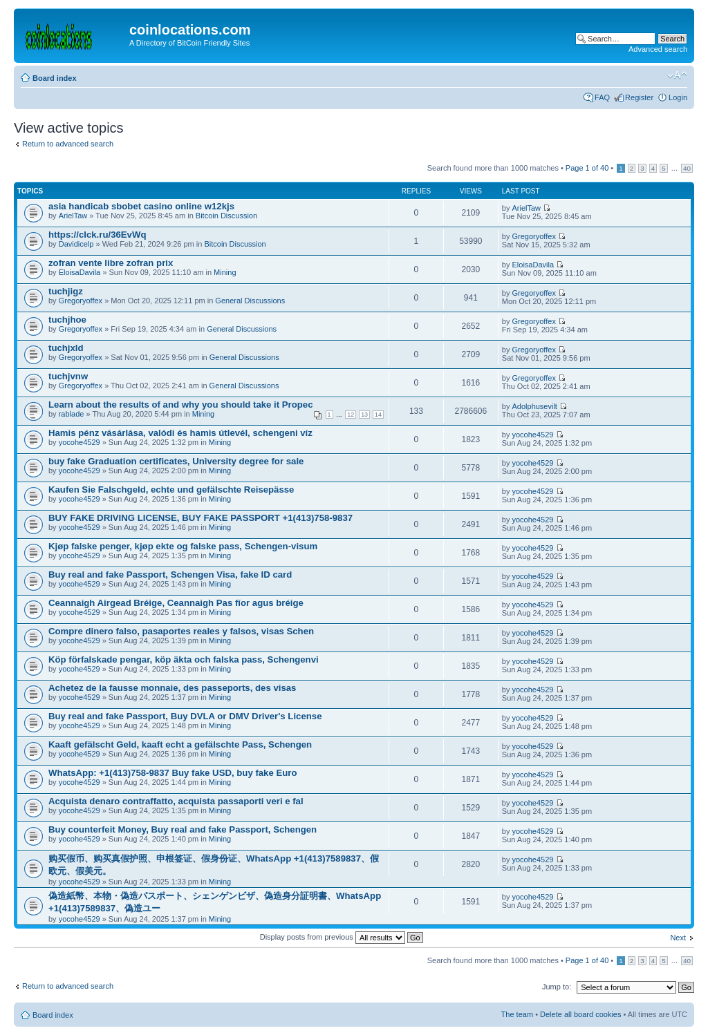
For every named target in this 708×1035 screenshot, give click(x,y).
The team (517, 1014)
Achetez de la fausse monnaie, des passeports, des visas (172, 688)
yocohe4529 (79, 442)
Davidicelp (76, 244)
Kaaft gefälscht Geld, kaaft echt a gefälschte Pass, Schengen (180, 744)
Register (639, 97)
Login (678, 97)
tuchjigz (65, 291)
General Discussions (250, 300)
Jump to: (556, 986)
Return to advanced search (67, 144)
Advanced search (657, 49)
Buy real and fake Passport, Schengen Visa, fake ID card (170, 574)
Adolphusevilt (534, 406)
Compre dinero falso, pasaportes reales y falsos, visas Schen (181, 631)
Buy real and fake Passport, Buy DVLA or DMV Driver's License (185, 716)
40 (687, 168)
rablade (71, 414)
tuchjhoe (67, 319)
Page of (587, 168)
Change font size (677, 75)
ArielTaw (73, 215)
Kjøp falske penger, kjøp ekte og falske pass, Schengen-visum (182, 546)
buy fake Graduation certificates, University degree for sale (176, 461)
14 (378, 414)
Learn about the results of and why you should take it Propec (180, 404)
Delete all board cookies (580, 1014)
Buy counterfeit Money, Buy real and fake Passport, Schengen (182, 829)
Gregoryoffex (534, 236)
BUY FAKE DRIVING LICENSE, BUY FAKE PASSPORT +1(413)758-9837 (200, 518)
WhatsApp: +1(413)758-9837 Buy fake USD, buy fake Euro (172, 773)
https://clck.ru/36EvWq (97, 234)
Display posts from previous (341, 937)
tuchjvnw (68, 376)
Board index (54, 78)
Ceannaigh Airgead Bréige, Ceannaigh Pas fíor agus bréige (176, 603)
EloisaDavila (80, 272)
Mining (225, 272)
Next (678, 937)
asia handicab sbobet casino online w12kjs (141, 206)
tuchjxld (66, 348)
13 (364, 414)
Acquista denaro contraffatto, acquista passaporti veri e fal (176, 801)
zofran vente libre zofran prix (110, 263)
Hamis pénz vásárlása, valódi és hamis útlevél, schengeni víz (180, 433)
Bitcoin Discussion (226, 215)
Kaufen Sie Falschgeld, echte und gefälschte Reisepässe (171, 489)
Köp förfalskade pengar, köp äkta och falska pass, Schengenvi (183, 659)
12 (350, 414)
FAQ (602, 97)
